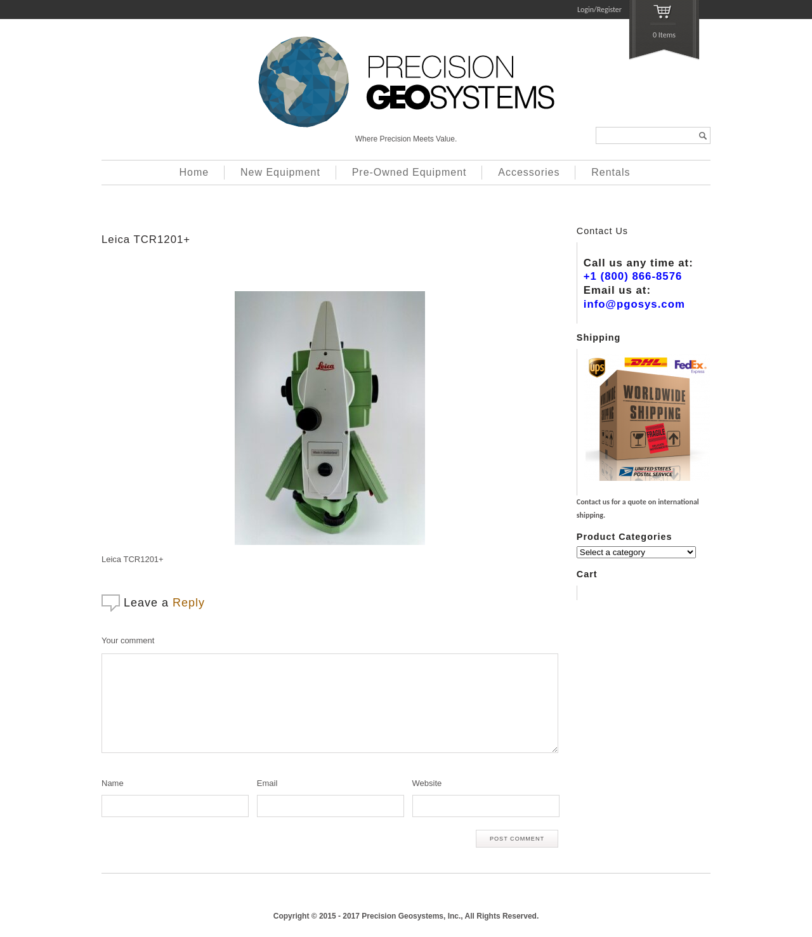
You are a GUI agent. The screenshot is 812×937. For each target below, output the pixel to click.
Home (194, 172)
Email (267, 783)
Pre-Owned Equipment (409, 172)
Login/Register (599, 9)
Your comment (128, 640)
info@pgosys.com (634, 304)
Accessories (529, 172)
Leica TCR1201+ (146, 239)
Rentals (610, 172)
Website (427, 783)
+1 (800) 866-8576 (633, 276)
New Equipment (280, 172)
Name (113, 783)
